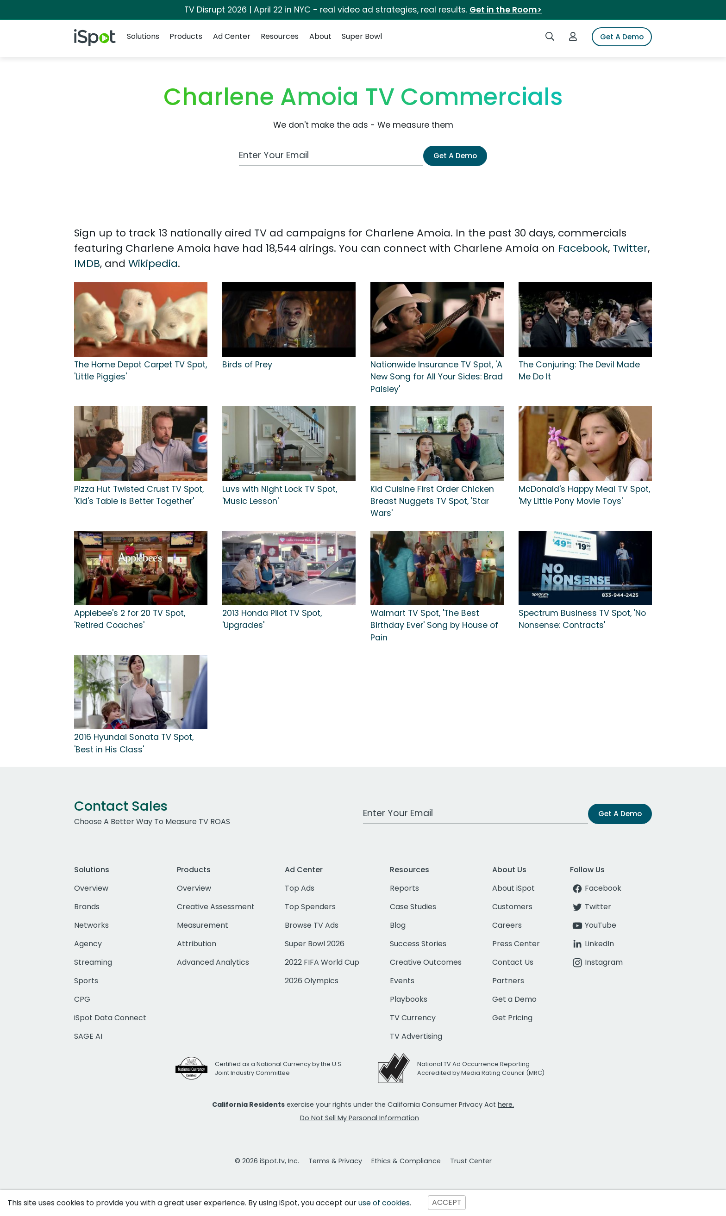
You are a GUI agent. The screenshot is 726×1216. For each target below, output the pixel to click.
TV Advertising (416, 1036)
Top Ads (299, 888)
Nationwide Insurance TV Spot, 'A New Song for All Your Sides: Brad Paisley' (436, 377)
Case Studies (413, 906)
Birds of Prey (247, 364)
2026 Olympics (311, 980)
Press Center (516, 943)
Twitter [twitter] (590, 906)
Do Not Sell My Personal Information (359, 1118)
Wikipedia (153, 263)
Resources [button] (280, 36)
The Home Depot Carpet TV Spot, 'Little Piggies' (140, 370)
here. (506, 1104)
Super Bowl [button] (362, 36)
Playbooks (408, 999)
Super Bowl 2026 (314, 943)
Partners (508, 980)
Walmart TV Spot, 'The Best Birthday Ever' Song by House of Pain (434, 625)
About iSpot (513, 888)
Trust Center (471, 1161)
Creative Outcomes (426, 962)
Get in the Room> (505, 9)
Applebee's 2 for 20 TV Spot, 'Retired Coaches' (129, 619)
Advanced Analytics (213, 962)
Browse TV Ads (311, 925)
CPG (82, 999)
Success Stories (418, 943)
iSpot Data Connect (110, 1017)
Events (402, 980)
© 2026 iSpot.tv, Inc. (267, 1161)
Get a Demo (514, 999)
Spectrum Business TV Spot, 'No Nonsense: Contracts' (582, 619)
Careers (507, 925)
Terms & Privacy (335, 1161)
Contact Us (512, 962)
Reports (404, 888)
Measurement (202, 925)
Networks (91, 925)
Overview (91, 888)
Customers (512, 906)
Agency (88, 943)
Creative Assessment (216, 906)
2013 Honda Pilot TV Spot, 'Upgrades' (272, 619)
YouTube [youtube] (593, 925)
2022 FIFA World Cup (322, 962)
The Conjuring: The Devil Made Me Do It (579, 370)
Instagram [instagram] (596, 962)
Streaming (93, 962)
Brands (87, 906)
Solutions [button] (143, 36)
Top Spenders (310, 906)
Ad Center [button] (231, 36)
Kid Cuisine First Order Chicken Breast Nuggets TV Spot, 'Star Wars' (432, 501)
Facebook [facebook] (595, 888)
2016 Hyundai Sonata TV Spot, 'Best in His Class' (134, 743)
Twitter (630, 248)
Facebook (583, 248)
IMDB (87, 263)
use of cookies (384, 1202)
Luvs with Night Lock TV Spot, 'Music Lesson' (279, 495)
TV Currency (413, 1017)
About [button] (320, 36)
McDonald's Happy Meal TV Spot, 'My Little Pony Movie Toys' (584, 495)
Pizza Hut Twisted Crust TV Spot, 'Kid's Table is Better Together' (139, 495)
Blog (398, 925)
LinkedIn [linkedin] (592, 943)
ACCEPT (447, 1202)
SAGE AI (88, 1036)
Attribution (196, 943)
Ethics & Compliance (406, 1161)
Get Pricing (512, 1017)
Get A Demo (622, 36)
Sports (86, 980)
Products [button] (185, 36)
